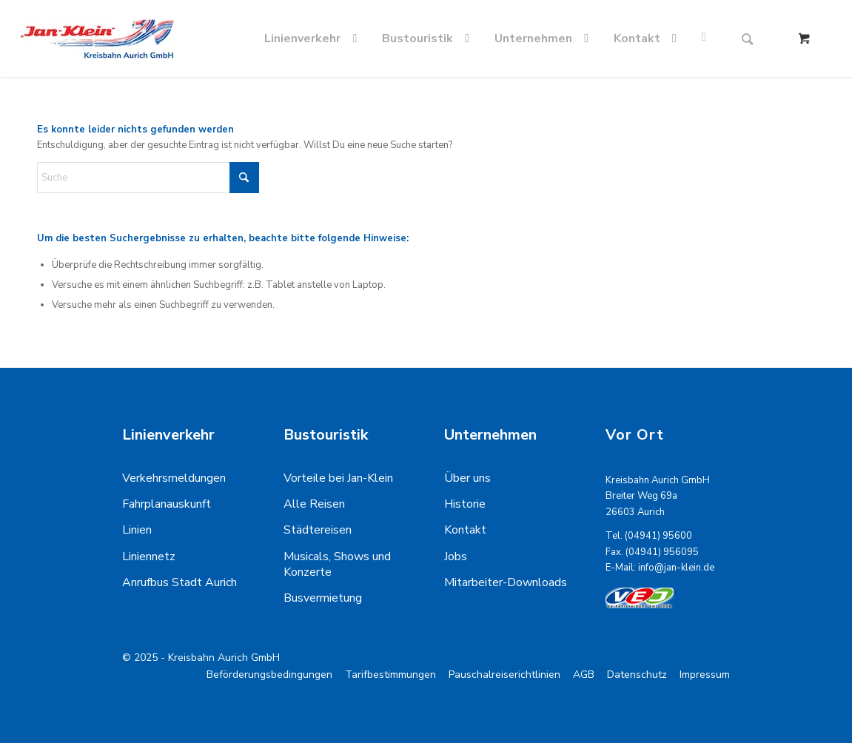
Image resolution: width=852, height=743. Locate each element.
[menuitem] (313, 38)
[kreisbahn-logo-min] (97, 38)
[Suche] (747, 38)
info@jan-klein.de (676, 567)
